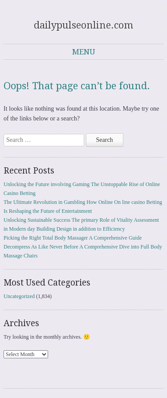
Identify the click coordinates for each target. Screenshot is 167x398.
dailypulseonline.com (83, 25)
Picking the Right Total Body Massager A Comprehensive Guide (73, 238)
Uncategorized (19, 296)
